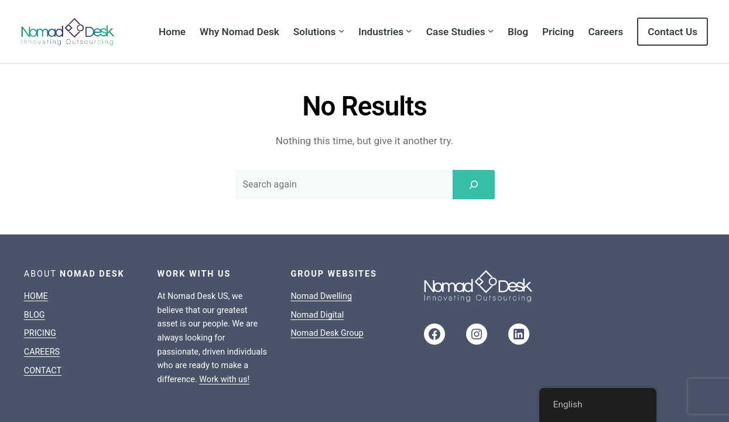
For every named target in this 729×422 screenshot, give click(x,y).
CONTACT (42, 325)
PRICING (40, 288)
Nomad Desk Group (326, 288)
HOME (36, 251)
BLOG (34, 269)
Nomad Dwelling (321, 251)
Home (172, 32)
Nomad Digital (317, 269)
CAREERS (42, 307)
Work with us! (224, 334)
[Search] (474, 139)
